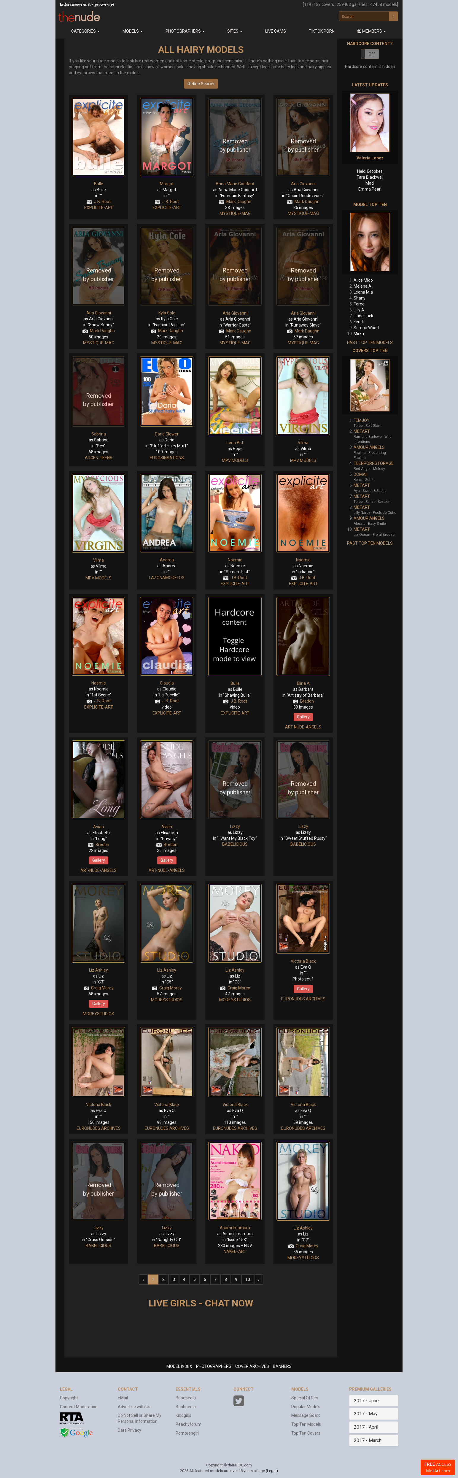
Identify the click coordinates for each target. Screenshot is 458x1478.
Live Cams (275, 31)
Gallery (303, 717)
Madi (370, 183)
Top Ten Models (306, 1424)
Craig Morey (102, 988)
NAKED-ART (235, 1251)
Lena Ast (235, 442)
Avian (98, 826)
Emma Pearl (369, 189)
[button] (371, 31)
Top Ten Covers (305, 1433)
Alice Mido (363, 280)
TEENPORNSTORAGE (374, 463)
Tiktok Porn (322, 31)
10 (247, 1279)
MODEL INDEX (179, 1366)
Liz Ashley (98, 970)
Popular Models (305, 1406)
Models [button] (133, 31)
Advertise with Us (134, 1406)
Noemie (235, 559)
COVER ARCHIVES (252, 1366)
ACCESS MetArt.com (437, 1467)
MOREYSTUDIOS (98, 1013)
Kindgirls (183, 1415)
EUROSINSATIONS (167, 457)
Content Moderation (79, 1406)
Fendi (359, 321)
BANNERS (282, 1366)
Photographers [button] (185, 31)
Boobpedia (186, 1406)
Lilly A (359, 310)
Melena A (362, 286)
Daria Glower (167, 434)
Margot (167, 183)
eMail (123, 1397)
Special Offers (304, 1397)
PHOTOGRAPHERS (213, 1366)
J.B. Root (102, 201)
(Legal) (272, 1471)
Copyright (69, 1397)
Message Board (306, 1415)
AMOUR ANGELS (369, 447)
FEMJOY (362, 420)
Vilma (303, 442)
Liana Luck (363, 315)
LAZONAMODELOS (167, 577)
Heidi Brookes (370, 171)
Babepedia (186, 1397)
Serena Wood (366, 327)
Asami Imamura (235, 1227)
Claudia (167, 683)
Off (371, 54)
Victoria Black (303, 961)
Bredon (307, 701)
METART (362, 431)
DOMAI (360, 474)
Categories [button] (85, 31)
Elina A (303, 683)
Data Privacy (129, 1430)
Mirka (359, 333)
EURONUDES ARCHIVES (303, 999)
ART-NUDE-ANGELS (303, 727)
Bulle (98, 183)
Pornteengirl (187, 1433)
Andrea (167, 559)
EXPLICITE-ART (98, 207)
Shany (359, 298)
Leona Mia (363, 292)
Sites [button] (234, 31)
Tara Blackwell (370, 177)
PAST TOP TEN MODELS (370, 342)
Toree (359, 304)
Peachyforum (188, 1424)
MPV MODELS (235, 460)
